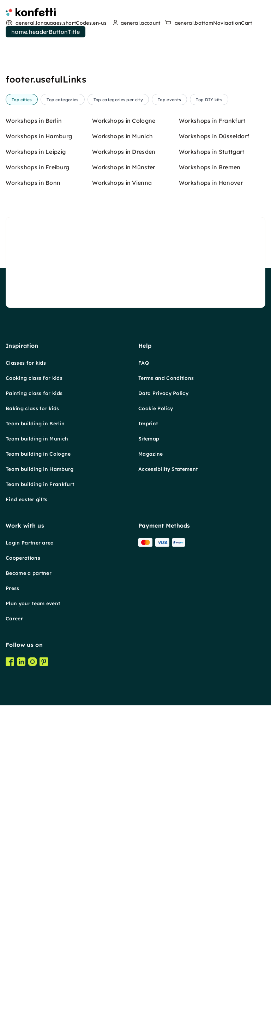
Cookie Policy (155, 817)
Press (12, 996)
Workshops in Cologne (123, 529)
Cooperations (23, 966)
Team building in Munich (37, 847)
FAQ (143, 771)
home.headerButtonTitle (45, 31)
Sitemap (148, 847)
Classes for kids (26, 771)
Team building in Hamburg (40, 877)
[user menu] (136, 23)
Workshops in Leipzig (36, 560)
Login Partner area (30, 951)
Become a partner (29, 981)
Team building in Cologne (38, 862)
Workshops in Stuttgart (212, 560)
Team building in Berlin (35, 832)
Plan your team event (33, 1012)
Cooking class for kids (34, 786)
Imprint (148, 832)
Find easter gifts (26, 908)
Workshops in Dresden (123, 560)
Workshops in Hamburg (39, 544)
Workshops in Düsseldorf (214, 544)
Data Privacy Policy (163, 801)
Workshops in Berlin (34, 529)
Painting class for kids (34, 801)
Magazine (150, 862)
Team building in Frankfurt (40, 892)
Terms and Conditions (166, 786)
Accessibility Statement (168, 877)
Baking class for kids (32, 817)
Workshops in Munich (122, 544)
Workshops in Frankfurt (212, 529)
